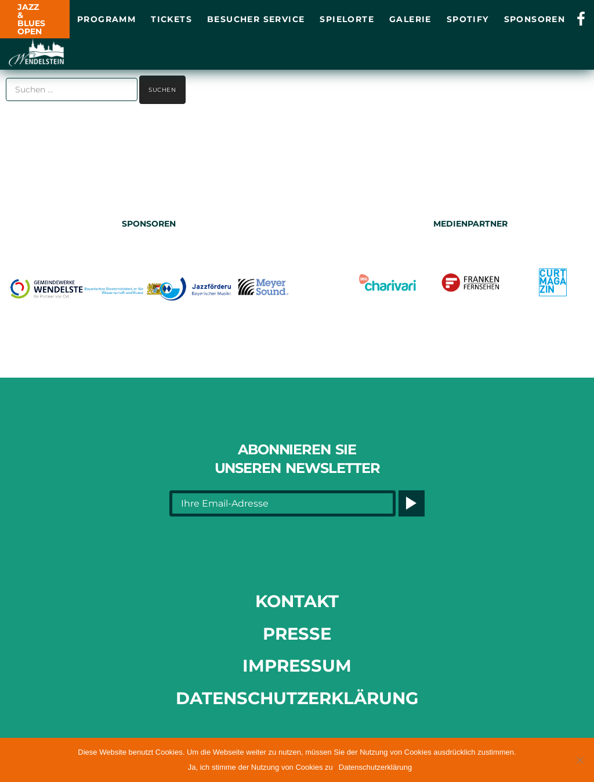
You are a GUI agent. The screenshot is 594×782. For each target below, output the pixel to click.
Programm (106, 19)
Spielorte (347, 19)
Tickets (171, 19)
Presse (297, 633)
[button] (579, 760)
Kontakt (297, 601)
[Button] (412, 503)
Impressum (297, 665)
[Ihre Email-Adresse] (282, 503)
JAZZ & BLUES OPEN (31, 19)
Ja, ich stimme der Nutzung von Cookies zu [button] (260, 767)
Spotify (468, 19)
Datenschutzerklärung (297, 698)
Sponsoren (535, 19)
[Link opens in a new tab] (581, 19)
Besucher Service (256, 19)
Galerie (410, 19)
